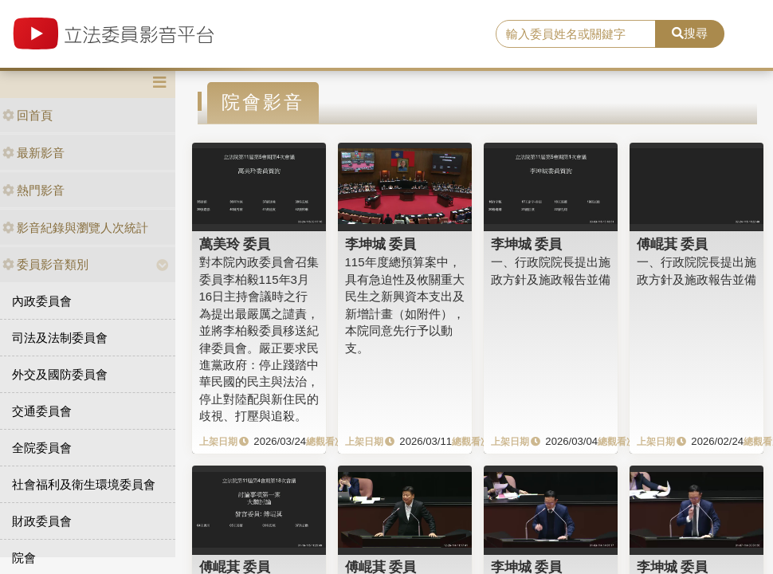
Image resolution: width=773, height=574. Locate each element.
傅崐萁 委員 (672, 244)
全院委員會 (42, 447)
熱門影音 (33, 190)
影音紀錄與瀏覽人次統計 (75, 227)
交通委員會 (42, 411)
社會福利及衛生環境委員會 (83, 484)
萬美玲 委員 (235, 244)
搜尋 (690, 33)
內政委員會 (42, 301)
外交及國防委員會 (60, 374)
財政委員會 (42, 521)
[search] (575, 34)
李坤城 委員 (381, 244)
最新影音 (33, 152)
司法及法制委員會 (60, 337)
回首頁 (27, 115)
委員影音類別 (45, 264)
